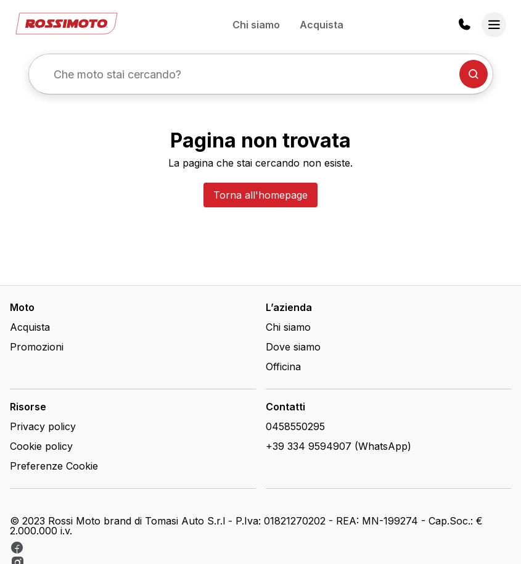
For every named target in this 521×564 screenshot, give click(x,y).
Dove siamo (293, 347)
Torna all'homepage (260, 195)
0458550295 (295, 426)
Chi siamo (256, 25)
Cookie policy (41, 446)
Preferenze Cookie (54, 466)
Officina (283, 366)
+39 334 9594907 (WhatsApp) (338, 446)
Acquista (321, 25)
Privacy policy (43, 426)
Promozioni (37, 347)
